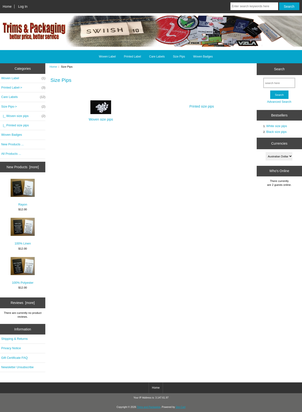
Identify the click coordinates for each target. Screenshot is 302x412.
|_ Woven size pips (23, 116)
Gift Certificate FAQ (14, 358)
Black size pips (276, 132)
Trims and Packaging (149, 407)
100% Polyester (23, 270)
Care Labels (157, 56)
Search (279, 69)
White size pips (276, 126)
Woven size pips (101, 117)
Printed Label (132, 56)
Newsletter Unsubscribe (17, 367)
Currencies (279, 143)
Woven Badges (203, 56)
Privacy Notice (11, 348)
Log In (22, 6)
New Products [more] (23, 167)
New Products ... (12, 144)
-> (23, 107)
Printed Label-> (23, 88)
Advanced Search (279, 101)
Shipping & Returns (14, 339)
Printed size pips (201, 104)
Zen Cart (181, 407)
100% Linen (23, 231)
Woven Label (107, 56)
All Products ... (11, 153)
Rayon (23, 192)
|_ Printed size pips (15, 125)
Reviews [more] (23, 303)
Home (7, 6)
